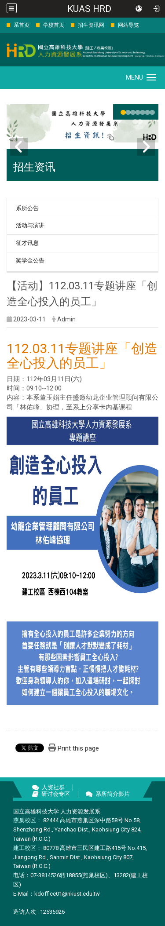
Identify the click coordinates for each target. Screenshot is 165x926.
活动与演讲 (30, 225)
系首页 (21, 25)
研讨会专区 (55, 794)
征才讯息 (27, 243)
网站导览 (128, 25)
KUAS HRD (89, 9)
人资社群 (53, 787)
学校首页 (53, 25)
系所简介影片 (112, 794)
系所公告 (27, 208)
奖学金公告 (30, 260)
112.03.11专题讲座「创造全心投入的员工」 (82, 356)
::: (2, 25)
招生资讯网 (91, 25)
